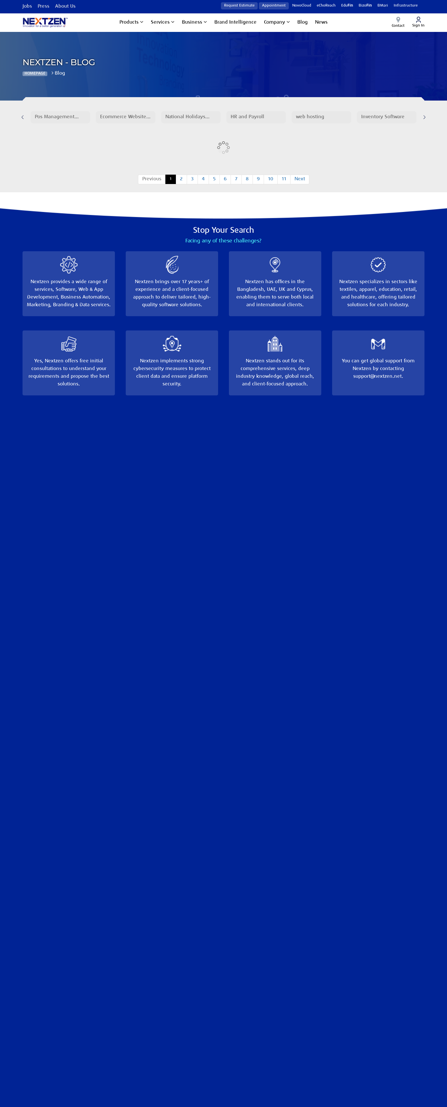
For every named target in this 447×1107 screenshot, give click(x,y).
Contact (398, 22)
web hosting (310, 117)
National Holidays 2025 (185, 119)
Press (43, 6)
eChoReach (326, 6)
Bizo (365, 6)
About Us (65, 6)
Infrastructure (406, 6)
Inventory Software (383, 117)
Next (299, 179)
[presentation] (22, 117)
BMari (382, 6)
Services (162, 22)
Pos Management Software (54, 119)
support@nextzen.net (377, 376)
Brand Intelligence (235, 22)
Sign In (418, 22)
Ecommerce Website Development (123, 119)
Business (194, 22)
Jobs (27, 6)
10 (270, 179)
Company (277, 22)
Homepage (35, 74)
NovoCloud (301, 6)
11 (284, 179)
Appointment (274, 6)
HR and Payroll (247, 117)
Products (131, 22)
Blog (302, 22)
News (321, 22)
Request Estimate (239, 6)
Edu (347, 6)
